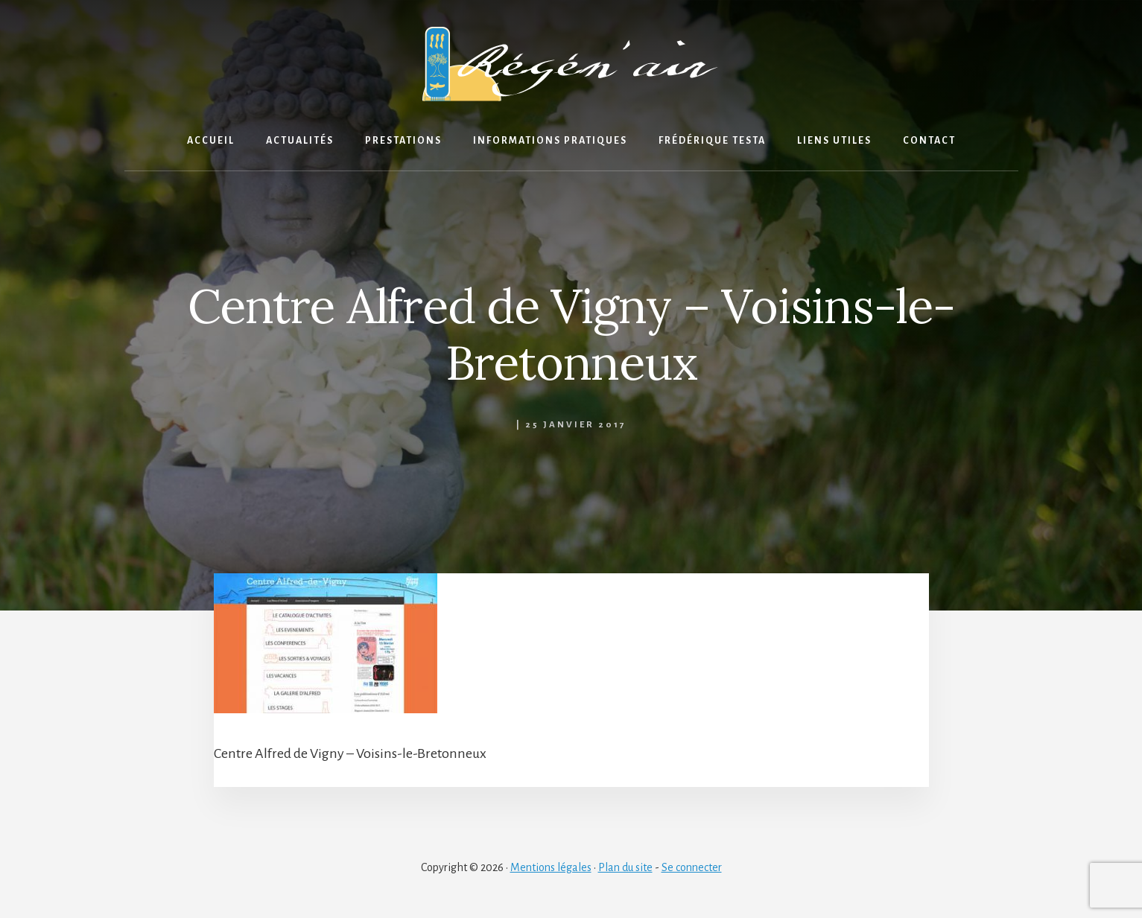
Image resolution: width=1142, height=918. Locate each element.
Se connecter (692, 867)
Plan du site (625, 867)
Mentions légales (550, 867)
